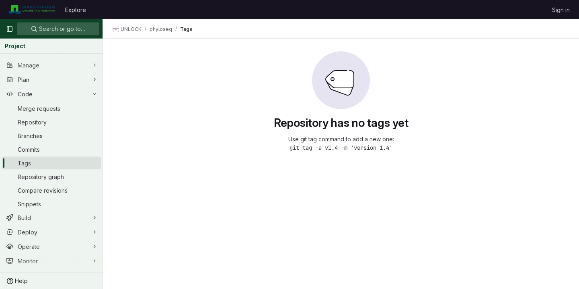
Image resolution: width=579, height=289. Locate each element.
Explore (75, 9)
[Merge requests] (51, 108)
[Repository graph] (51, 176)
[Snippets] (51, 203)
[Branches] (51, 135)
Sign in (561, 9)
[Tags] (51, 163)
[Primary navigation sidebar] (9, 28)
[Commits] (51, 149)
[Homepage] (31, 9)
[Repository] (51, 122)
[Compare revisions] (51, 190)
